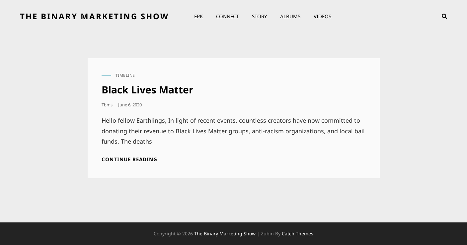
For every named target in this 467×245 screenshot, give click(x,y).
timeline (125, 75)
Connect (227, 16)
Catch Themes (297, 233)
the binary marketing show (94, 16)
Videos (322, 16)
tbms (107, 105)
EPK (198, 16)
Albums (290, 16)
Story (259, 16)
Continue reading (129, 159)
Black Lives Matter (148, 89)
